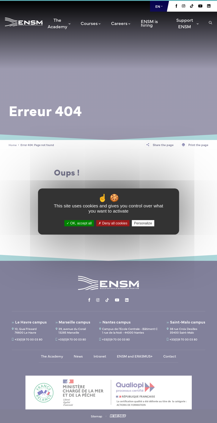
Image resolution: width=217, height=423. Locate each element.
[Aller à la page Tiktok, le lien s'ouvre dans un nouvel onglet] (191, 6)
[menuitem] (59, 23)
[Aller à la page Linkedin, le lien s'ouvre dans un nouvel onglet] (209, 6)
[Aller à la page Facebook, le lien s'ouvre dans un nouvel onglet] (176, 6)
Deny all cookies (112, 223)
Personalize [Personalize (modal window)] (143, 223)
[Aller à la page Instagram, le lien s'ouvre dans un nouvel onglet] (183, 6)
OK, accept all (79, 223)
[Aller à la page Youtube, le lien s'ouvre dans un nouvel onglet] (200, 6)
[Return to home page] (23, 27)
